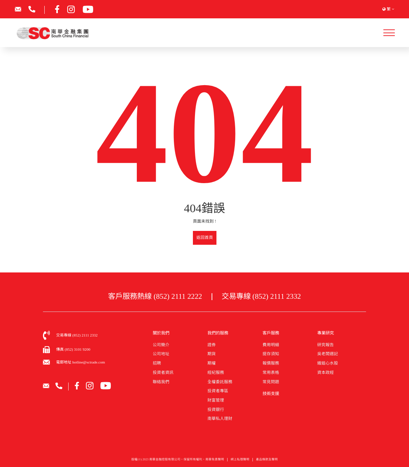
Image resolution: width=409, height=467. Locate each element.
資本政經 (325, 372)
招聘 (157, 363)
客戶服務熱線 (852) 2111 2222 (155, 296)
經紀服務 (215, 372)
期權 (211, 363)
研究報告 (325, 344)
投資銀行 (215, 409)
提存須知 (271, 353)
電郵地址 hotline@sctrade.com (80, 362)
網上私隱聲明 (240, 461)
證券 (211, 344)
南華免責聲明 (214, 461)
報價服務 (271, 363)
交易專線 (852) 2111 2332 (261, 296)
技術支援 (271, 393)
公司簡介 (161, 344)
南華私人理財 (219, 418)
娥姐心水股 (327, 363)
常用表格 (271, 372)
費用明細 (271, 344)
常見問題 (271, 381)
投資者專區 (217, 390)
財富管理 (215, 400)
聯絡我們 (161, 381)
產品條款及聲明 (267, 461)
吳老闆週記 (327, 353)
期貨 (211, 353)
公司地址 (161, 353)
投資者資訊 (163, 372)
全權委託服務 (219, 381)
